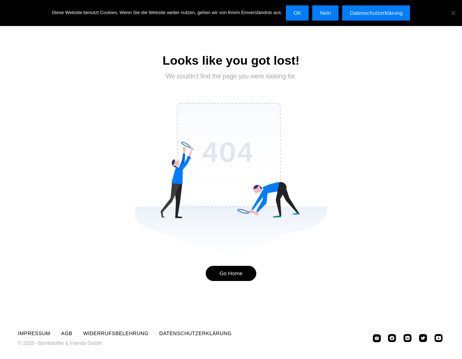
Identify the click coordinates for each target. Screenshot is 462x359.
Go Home (231, 273)
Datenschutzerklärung (195, 333)
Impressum (34, 333)
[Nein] (453, 13)
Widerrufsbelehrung (115, 333)
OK (297, 13)
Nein (325, 13)
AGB (66, 333)
